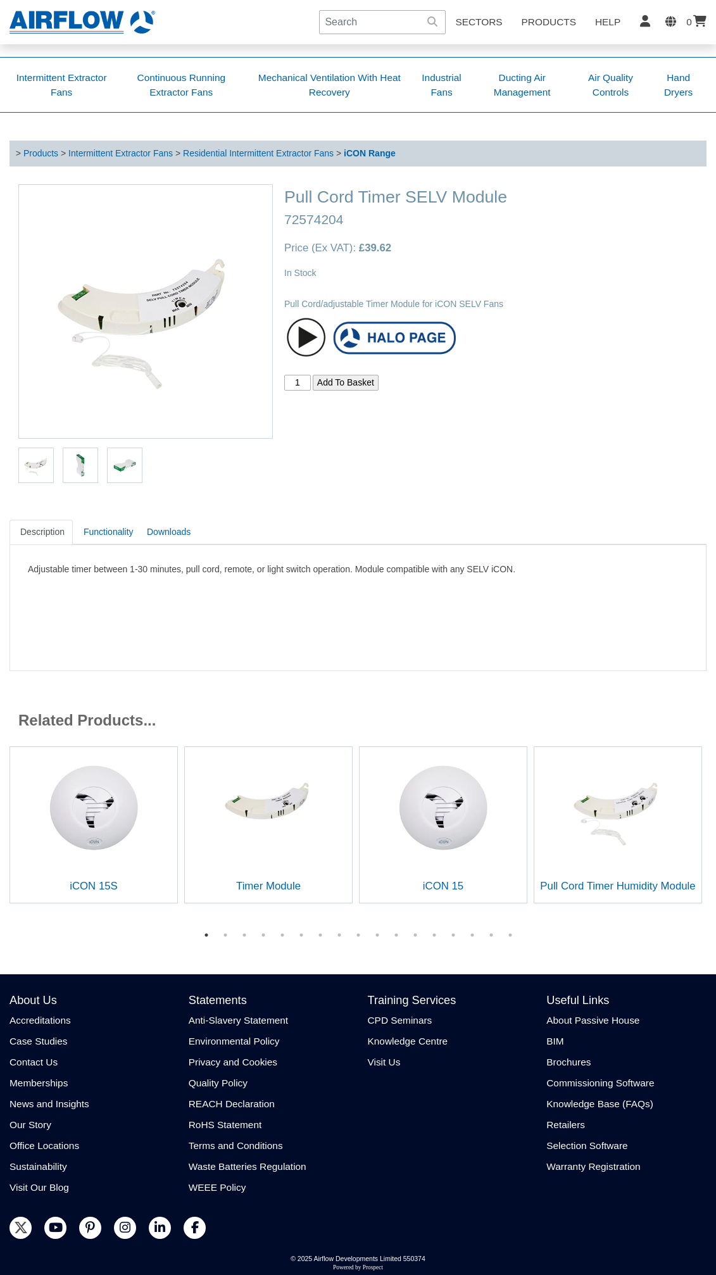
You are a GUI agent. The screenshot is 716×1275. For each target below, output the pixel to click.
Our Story (30, 1124)
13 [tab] (434, 935)
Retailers (565, 1124)
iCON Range (370, 153)
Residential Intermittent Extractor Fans (258, 153)
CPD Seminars (400, 1020)
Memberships (38, 1082)
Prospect (373, 1267)
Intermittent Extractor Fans (120, 153)
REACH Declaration (232, 1103)
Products (549, 21)
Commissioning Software (600, 1082)
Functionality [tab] (109, 532)
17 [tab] (510, 935)
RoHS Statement (225, 1124)
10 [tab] (377, 935)
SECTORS (478, 21)
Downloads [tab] (169, 532)
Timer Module (268, 886)
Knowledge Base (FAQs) (599, 1103)
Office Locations (44, 1145)
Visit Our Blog (39, 1187)
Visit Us (384, 1062)
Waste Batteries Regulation (247, 1166)
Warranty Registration (593, 1166)
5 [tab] (282, 935)
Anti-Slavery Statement (238, 1020)
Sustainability (38, 1166)
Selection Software (586, 1145)
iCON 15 (443, 886)
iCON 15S (94, 886)
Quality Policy (218, 1082)
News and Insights (49, 1103)
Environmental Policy (234, 1041)
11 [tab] (396, 935)
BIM (554, 1041)
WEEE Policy (217, 1187)
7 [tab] (320, 935)
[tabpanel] (93, 824)
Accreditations (40, 1020)
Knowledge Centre (408, 1041)
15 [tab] (472, 935)
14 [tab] (453, 935)
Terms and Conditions (236, 1145)
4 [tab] (263, 935)
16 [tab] (491, 935)
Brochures (568, 1062)
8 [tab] (339, 935)
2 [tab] (225, 935)
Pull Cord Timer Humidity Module (617, 886)
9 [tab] (358, 935)
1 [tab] (206, 935)
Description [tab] (42, 532)
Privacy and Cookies (233, 1062)
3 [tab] (244, 935)
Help (607, 21)
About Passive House (592, 1020)
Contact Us (33, 1062)
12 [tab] (415, 935)
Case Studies (38, 1041)
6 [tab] (301, 935)
